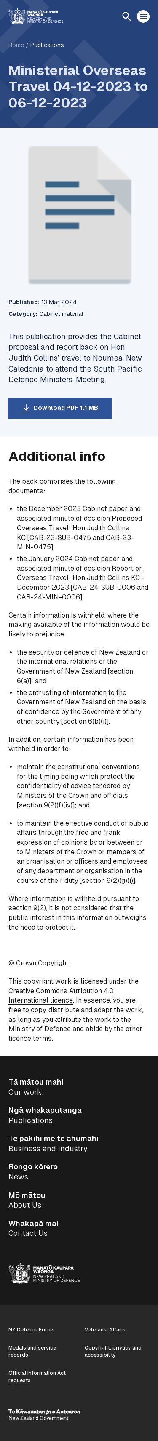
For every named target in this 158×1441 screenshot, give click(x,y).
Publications (47, 45)
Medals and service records (32, 1351)
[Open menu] (143, 16)
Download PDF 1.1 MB (66, 407)
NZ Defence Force (30, 1330)
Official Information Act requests (37, 1376)
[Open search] (126, 16)
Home (16, 45)
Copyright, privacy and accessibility (113, 1351)
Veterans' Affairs (105, 1330)
